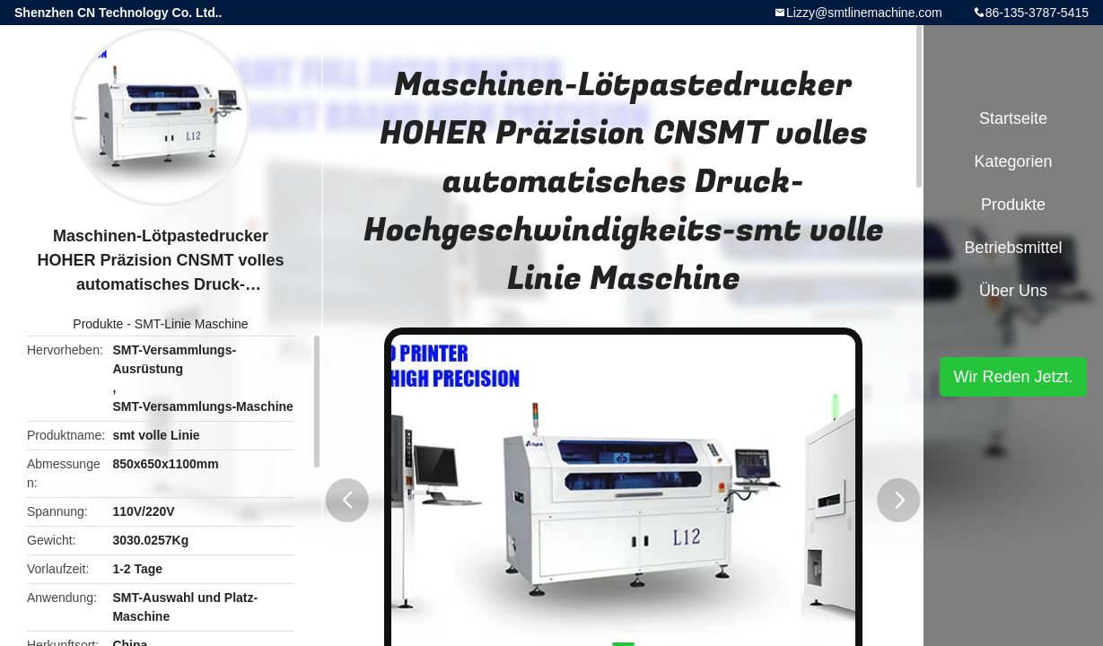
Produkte (98, 324)
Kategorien (1013, 161)
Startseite (1013, 118)
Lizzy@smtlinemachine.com (864, 12)
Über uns (1013, 291)
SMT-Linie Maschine (192, 324)
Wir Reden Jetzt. (1012, 377)
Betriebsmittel (1013, 248)
